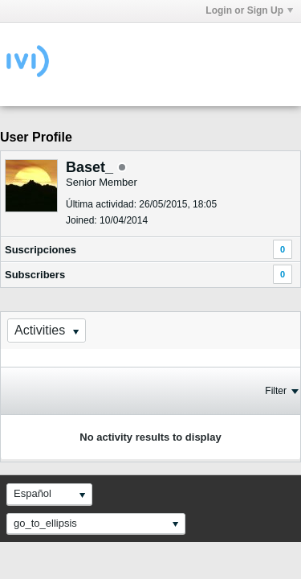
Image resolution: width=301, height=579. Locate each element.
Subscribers (35, 275)
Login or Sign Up (249, 10)
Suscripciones (40, 250)
